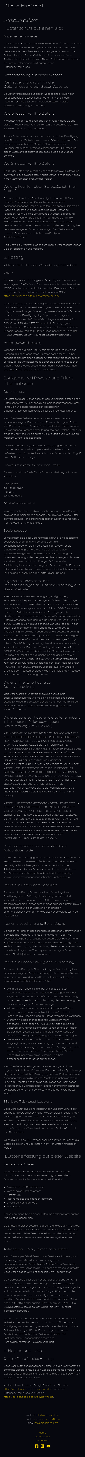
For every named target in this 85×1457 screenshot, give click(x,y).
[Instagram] (43, 1446)
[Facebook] (37, 1446)
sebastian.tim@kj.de (48, 1419)
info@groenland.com (46, 1423)
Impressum (42, 1440)
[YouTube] (48, 1446)
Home (42, 1432)
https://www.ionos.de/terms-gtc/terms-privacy (31, 296)
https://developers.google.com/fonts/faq (28, 1389)
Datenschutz (42, 1436)
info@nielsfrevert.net (47, 1415)
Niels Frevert (24, 5)
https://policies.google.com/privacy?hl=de (28, 1396)
